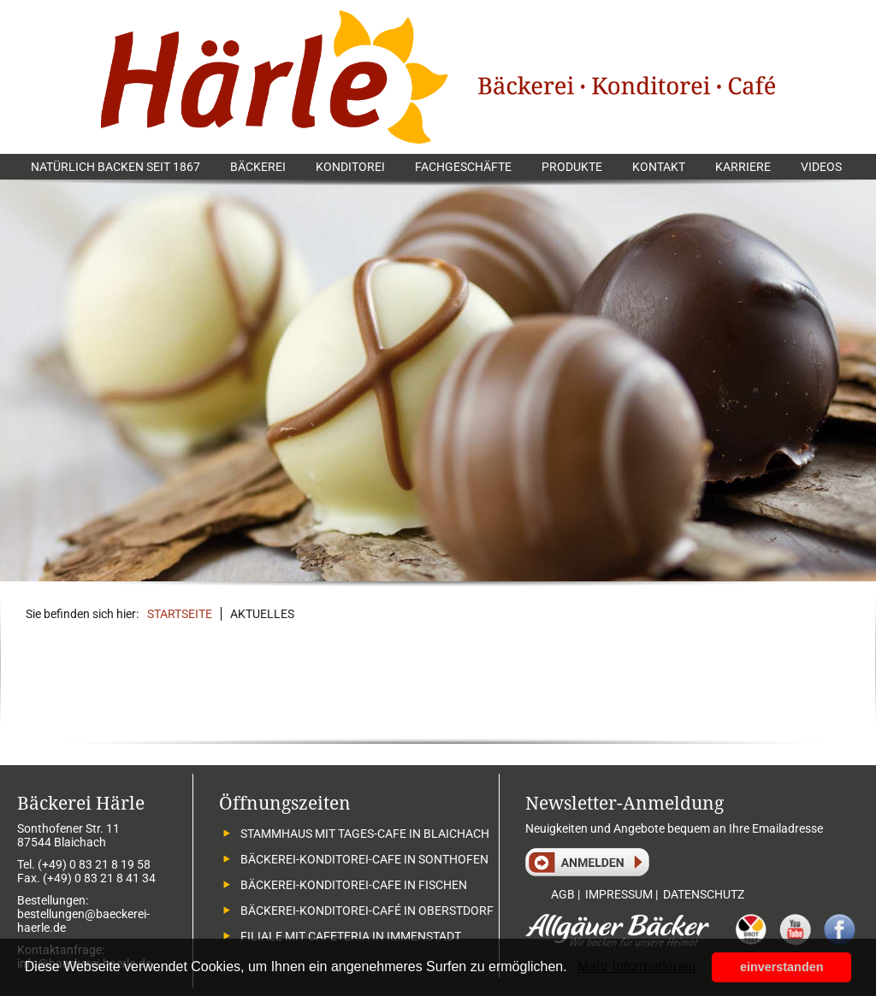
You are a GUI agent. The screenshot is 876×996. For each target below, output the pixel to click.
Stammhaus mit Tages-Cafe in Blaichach (364, 833)
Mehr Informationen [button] (636, 966)
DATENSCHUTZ (703, 894)
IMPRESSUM (619, 894)
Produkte (572, 167)
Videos (821, 167)
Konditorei (350, 167)
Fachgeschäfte (463, 167)
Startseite (179, 614)
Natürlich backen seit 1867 (115, 167)
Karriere (743, 167)
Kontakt (658, 167)
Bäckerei (258, 167)
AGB (563, 894)
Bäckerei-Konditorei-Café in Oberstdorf (367, 910)
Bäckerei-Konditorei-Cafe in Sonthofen (364, 859)
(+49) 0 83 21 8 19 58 (94, 864)
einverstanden (782, 967)
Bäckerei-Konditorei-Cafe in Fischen (353, 885)
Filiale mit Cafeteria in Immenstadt (350, 936)
